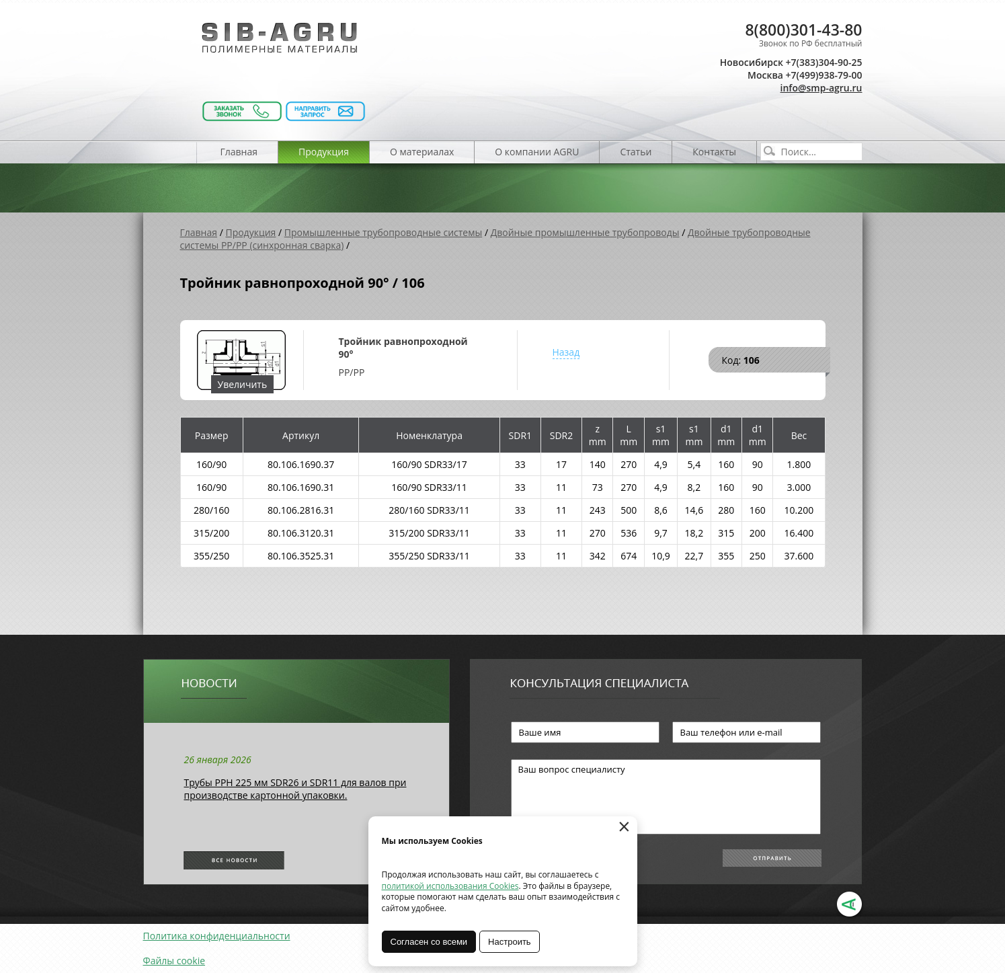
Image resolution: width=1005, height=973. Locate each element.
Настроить (509, 942)
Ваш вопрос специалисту (666, 796)
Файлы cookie (174, 960)
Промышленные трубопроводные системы (383, 232)
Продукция (323, 151)
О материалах (422, 151)
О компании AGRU (537, 151)
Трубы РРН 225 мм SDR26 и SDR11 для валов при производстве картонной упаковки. (295, 789)
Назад (566, 352)
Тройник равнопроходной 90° (403, 347)
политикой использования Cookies (450, 886)
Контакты (714, 151)
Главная (239, 151)
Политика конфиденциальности (216, 935)
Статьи (635, 151)
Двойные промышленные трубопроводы (585, 232)
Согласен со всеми (429, 942)
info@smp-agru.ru (821, 87)
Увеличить (243, 384)
